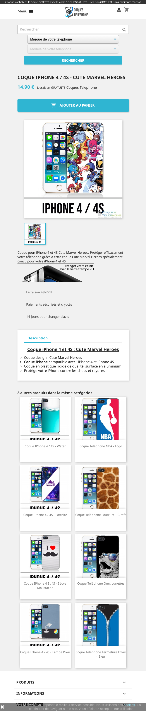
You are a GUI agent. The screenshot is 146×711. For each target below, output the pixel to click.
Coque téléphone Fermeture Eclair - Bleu (101, 654)
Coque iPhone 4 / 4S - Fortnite (45, 515)
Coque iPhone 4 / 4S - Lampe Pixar (45, 652)
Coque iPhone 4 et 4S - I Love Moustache (45, 585)
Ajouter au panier (73, 105)
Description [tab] (37, 338)
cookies (129, 705)
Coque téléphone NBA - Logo (100, 446)
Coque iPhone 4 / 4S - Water (45, 446)
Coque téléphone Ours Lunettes (100, 583)
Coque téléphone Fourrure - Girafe (100, 515)
